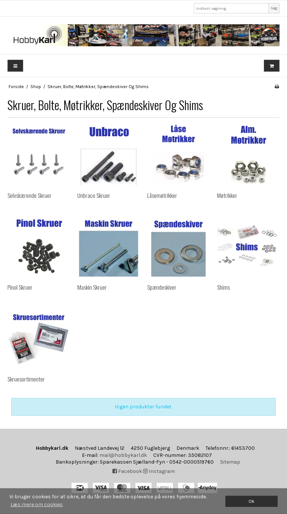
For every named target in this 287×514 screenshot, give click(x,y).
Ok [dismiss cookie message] (251, 501)
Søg (274, 8)
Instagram (159, 471)
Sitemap (230, 462)
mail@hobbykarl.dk (123, 455)
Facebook (127, 471)
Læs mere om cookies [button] (36, 504)
